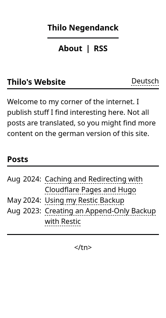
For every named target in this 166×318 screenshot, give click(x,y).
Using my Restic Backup (84, 200)
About (70, 48)
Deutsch (145, 81)
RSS (101, 48)
